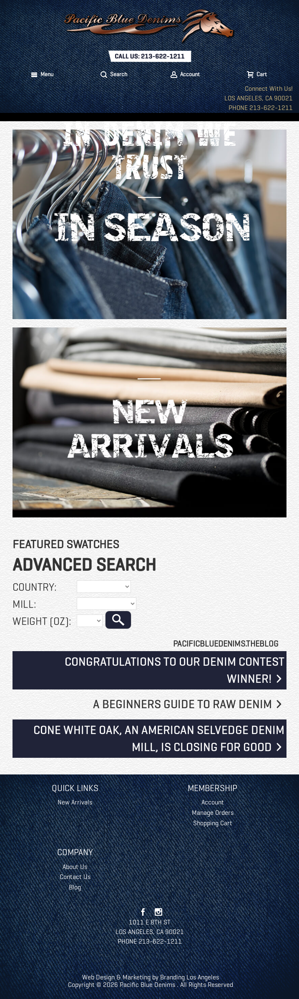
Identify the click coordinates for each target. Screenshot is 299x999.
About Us (75, 867)
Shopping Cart (212, 823)
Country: (35, 587)
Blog (75, 887)
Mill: (24, 604)
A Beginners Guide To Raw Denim (182, 704)
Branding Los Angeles (189, 977)
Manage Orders (213, 813)
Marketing (137, 977)
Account (212, 802)
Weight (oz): (42, 621)
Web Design (98, 977)
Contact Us (75, 877)
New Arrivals (75, 802)
